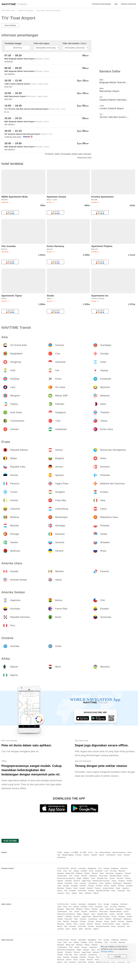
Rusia (75, 888)
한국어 (90, 852)
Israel (59, 871)
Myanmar (122, 871)
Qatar (102, 873)
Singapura (119, 873)
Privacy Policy (107, 951)
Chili (65, 891)
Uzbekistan (93, 876)
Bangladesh (92, 868)
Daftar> (84, 43)
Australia (60, 893)
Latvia (101, 883)
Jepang (76, 871)
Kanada (82, 888)
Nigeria (96, 893)
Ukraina (69, 888)
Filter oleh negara (41, 43)
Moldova (108, 883)
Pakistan (95, 873)
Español (94, 855)
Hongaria (121, 881)
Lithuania (83, 883)
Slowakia (129, 886)
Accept (118, 956)
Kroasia (129, 881)
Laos (106, 871)
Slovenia (121, 886)
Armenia (73, 868)
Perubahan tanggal (13, 43)
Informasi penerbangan (101, 4)
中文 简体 (83, 852)
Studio (50, 295)
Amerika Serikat (108, 888)
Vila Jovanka (8, 246)
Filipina (87, 873)
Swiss (93, 878)
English (66, 852)
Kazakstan (99, 871)
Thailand (128, 873)
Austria (126, 876)
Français (78, 855)
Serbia (106, 886)
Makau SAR (70, 873)
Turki (70, 876)
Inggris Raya (86, 881)
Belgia (79, 878)
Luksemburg (92, 883)
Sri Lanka (113, 871)
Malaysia (79, 873)
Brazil (113, 891)
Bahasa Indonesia (119, 852)
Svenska (127, 855)
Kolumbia (72, 891)
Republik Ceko (102, 878)
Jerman (112, 878)
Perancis (77, 881)
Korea (91, 871)
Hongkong (114, 868)
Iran (70, 871)
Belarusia (60, 888)
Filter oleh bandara (75, 43)
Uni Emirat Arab (63, 868)
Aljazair (74, 893)
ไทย (96, 852)
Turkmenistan (62, 876)
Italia (76, 883)
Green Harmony (55, 246)
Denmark (120, 878)
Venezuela (121, 891)
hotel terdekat (10, 25)
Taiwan (76, 876)
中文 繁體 (74, 852)
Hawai (118, 888)
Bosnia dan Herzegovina (66, 878)
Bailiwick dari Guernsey (101, 881)
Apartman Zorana (56, 197)
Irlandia (60, 883)
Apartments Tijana (11, 295)
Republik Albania (115, 876)
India (65, 871)
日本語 (59, 852)
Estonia (128, 878)
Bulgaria (86, 878)
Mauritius (88, 893)
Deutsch (86, 855)
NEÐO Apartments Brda (14, 197)
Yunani (114, 881)
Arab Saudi (109, 873)
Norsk (120, 855)
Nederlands (61, 857)
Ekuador (91, 891)
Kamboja (84, 871)
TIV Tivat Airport (18, 18)
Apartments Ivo (99, 295)
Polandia (83, 886)
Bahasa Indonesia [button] (128, 4)
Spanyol (60, 881)
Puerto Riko (82, 891)
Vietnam (84, 876)
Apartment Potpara (101, 246)
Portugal (91, 886)
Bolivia (59, 891)
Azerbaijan (82, 868)
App (116, 4)
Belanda (66, 886)
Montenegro (117, 883)
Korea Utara (103, 876)
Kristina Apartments (102, 197)
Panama (98, 888)
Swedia (113, 886)
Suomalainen (111, 855)
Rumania (99, 886)
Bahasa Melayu (105, 852)
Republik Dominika (103, 891)
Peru (128, 891)
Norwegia (74, 886)
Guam (68, 893)
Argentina (125, 888)
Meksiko (90, 888)
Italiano (101, 855)
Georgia (106, 868)
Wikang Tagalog (67, 855)
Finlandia (68, 881)
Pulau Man (68, 883)
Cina (100, 868)
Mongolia (60, 873)
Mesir (81, 893)
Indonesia (123, 868)
